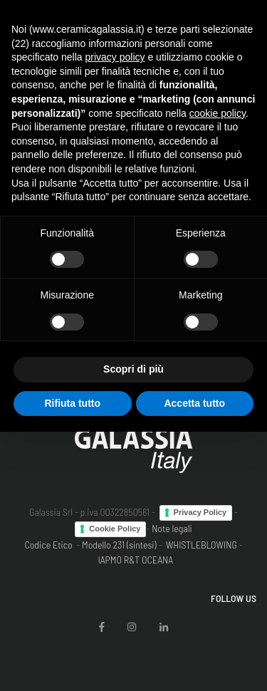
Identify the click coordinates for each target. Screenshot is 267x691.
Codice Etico (48, 545)
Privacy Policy (200, 512)
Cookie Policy (114, 528)
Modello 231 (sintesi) (119, 545)
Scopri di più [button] (133, 369)
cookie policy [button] (217, 113)
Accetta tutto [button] (194, 403)
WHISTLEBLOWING (201, 545)
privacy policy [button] (115, 57)
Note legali (172, 528)
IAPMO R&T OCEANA (135, 560)
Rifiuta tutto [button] (72, 403)
